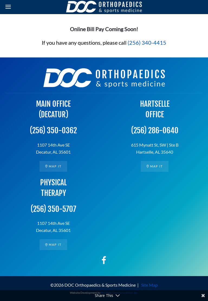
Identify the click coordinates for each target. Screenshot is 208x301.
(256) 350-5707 (53, 209)
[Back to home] (104, 7)
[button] (8, 7)
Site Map (149, 284)
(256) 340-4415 (147, 42)
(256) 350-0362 (53, 130)
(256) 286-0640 (154, 130)
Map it (53, 166)
